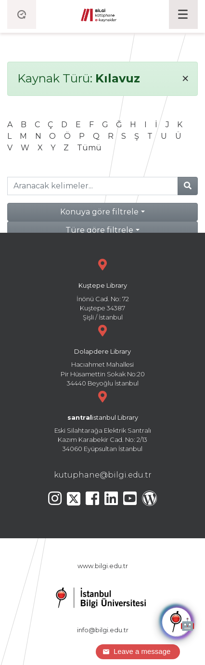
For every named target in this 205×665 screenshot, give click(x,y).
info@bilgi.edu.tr (102, 630)
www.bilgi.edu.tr (102, 566)
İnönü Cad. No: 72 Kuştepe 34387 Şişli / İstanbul (102, 288)
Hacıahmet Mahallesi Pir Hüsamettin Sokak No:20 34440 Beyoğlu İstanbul (102, 354)
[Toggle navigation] (183, 14)
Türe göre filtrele (99, 230)
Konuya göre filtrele (99, 211)
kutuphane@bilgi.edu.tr (103, 474)
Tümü (89, 147)
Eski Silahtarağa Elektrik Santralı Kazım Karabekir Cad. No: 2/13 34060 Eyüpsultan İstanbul (102, 420)
